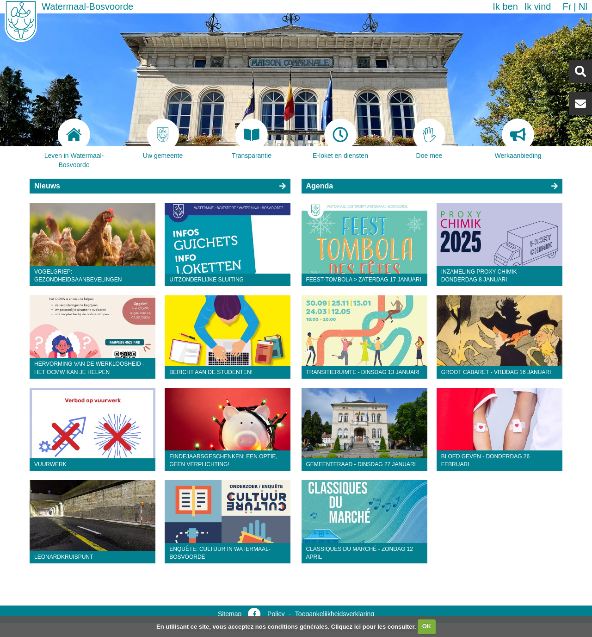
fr (566, 6)
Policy (275, 614)
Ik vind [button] (537, 6)
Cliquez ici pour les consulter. (373, 626)
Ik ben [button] (505, 6)
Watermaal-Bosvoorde (87, 6)
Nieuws (47, 186)
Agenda (319, 186)
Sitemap (229, 614)
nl (583, 6)
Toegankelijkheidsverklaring (334, 614)
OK (427, 626)
